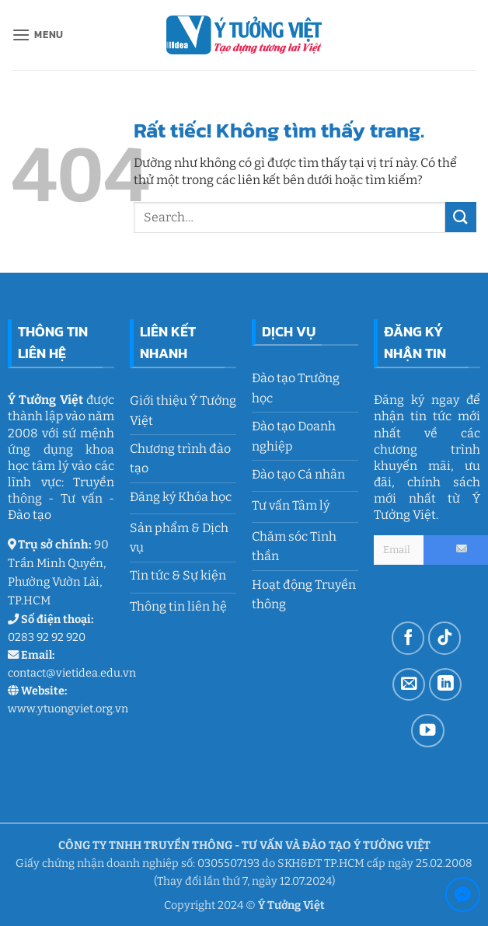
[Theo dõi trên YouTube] (427, 730)
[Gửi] (460, 217)
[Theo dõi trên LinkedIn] (445, 684)
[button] (38, 35)
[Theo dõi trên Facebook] (408, 638)
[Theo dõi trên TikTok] (445, 638)
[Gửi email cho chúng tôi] (409, 684)
